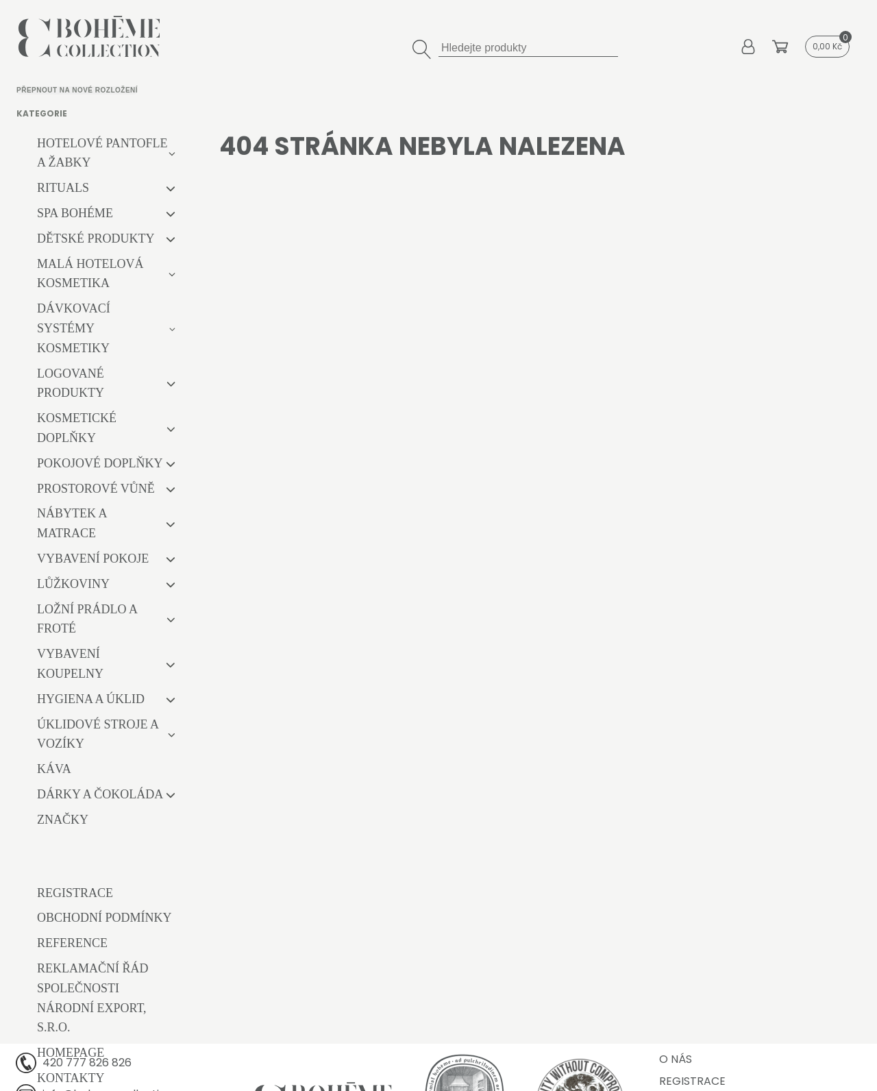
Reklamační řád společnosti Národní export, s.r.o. (93, 997)
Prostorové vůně (96, 488)
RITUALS (63, 188)
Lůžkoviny (73, 584)
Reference (72, 943)
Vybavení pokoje (93, 558)
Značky (62, 819)
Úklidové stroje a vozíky (97, 734)
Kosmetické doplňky (76, 428)
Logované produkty (70, 383)
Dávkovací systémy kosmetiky (73, 328)
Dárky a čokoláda (100, 794)
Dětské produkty (96, 238)
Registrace (75, 893)
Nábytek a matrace (72, 523)
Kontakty (71, 1078)
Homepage (70, 1052)
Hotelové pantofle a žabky (102, 153)
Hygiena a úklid (91, 699)
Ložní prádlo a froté (87, 619)
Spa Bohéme (75, 213)
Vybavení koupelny (70, 664)
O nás (675, 1059)
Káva (54, 769)
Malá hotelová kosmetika (90, 274)
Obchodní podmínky (104, 917)
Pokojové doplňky (100, 463)
